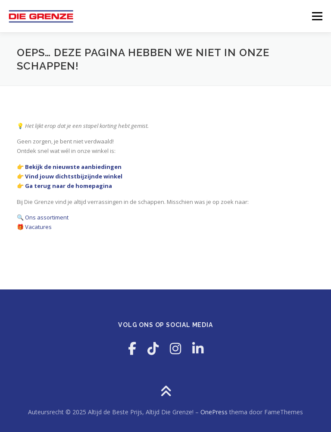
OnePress (214, 412)
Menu (317, 16)
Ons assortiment (47, 217)
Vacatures (38, 227)
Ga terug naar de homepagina (68, 186)
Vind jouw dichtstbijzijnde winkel (73, 176)
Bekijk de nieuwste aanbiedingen (73, 167)
